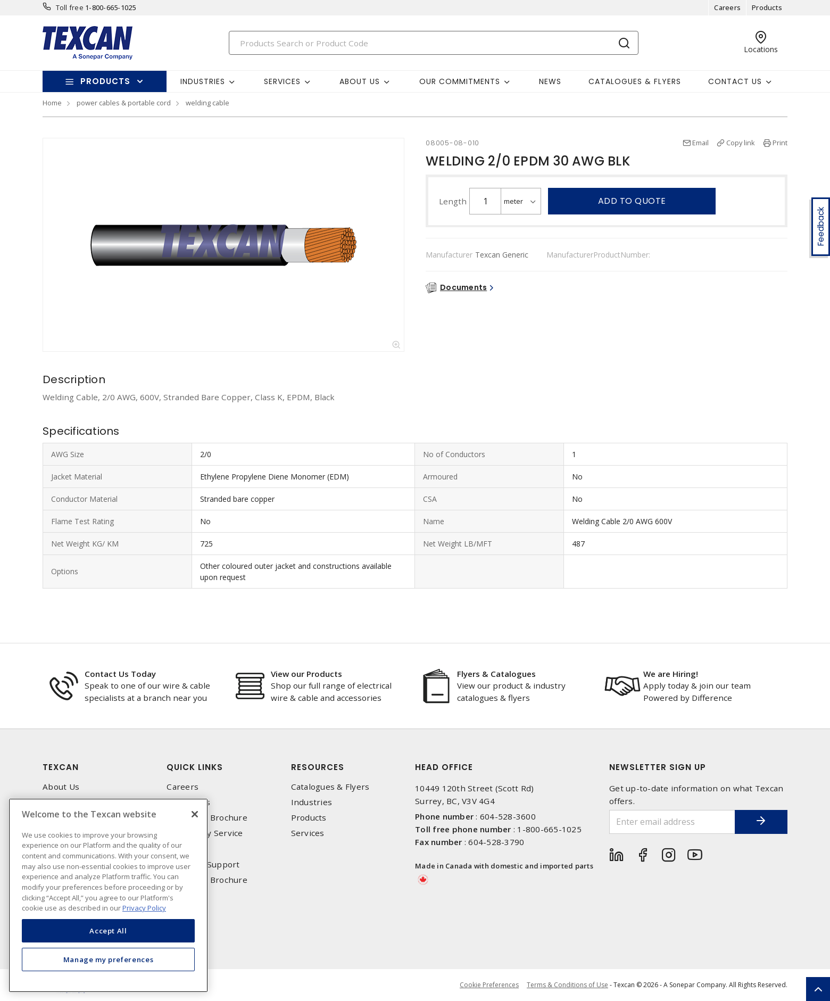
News (550, 81)
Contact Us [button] (735, 81)
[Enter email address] (672, 822)
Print (780, 142)
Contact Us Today (120, 673)
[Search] (433, 43)
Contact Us (188, 802)
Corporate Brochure (207, 818)
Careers (727, 7)
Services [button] (282, 81)
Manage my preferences (108, 959)
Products (767, 7)
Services (308, 833)
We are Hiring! (670, 673)
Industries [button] (202, 81)
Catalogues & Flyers (634, 81)
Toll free (70, 7)
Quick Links (195, 767)
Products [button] (105, 81)
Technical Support (203, 864)
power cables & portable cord (124, 102)
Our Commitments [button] (459, 81)
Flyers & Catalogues (496, 673)
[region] (108, 895)
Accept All (108, 931)
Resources (317, 767)
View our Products (306, 673)
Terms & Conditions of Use (567, 984)
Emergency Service (205, 833)
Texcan (61, 767)
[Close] (194, 814)
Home (52, 102)
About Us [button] (359, 81)
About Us (61, 787)
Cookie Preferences (489, 985)
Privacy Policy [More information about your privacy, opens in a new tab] (144, 908)
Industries (312, 802)
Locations (185, 849)
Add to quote (632, 201)
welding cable (207, 102)
